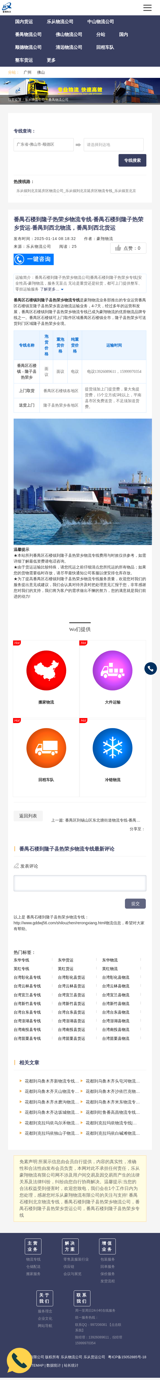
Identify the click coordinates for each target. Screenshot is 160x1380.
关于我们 (44, 1300)
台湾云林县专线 (27, 988)
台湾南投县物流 (115, 1031)
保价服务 (107, 1276)
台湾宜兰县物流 (115, 997)
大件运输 (112, 702)
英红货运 (65, 971)
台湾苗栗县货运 (71, 1040)
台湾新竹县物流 (115, 1006)
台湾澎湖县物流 (115, 1023)
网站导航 (45, 1328)
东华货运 (65, 962)
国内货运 (24, 21)
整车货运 (24, 60)
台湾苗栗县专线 (27, 1040)
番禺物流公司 (28, 34)
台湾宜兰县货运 (71, 997)
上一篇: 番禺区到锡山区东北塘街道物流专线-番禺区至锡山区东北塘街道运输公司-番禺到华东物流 (97, 820)
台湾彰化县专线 (27, 979)
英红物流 (110, 971)
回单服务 (107, 1269)
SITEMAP (36, 1367)
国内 (123, 34)
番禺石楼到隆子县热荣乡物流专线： (57, 919)
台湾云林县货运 (71, 988)
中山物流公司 (100, 21)
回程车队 (105, 47)
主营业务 (33, 1248)
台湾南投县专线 (27, 1031)
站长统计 (71, 1367)
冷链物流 (112, 780)
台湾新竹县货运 (71, 1006)
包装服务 (107, 1261)
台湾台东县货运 (71, 1014)
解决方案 (70, 1248)
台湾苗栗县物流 (115, 1040)
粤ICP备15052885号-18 (127, 1359)
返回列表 (28, 815)
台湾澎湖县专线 (27, 1023)
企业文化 (45, 1321)
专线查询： (25, 131)
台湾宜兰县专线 (27, 997)
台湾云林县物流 (115, 988)
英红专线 (21, 971)
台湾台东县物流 (115, 1014)
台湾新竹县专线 (27, 1006)
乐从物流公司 (60, 21)
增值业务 (107, 1248)
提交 (135, 905)
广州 (27, 72)
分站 (100, 34)
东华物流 (110, 962)
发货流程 (107, 1283)
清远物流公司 (69, 47)
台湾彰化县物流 (115, 979)
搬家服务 (33, 1276)
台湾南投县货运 (71, 1031)
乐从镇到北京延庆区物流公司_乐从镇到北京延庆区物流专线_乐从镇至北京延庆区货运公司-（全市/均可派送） (76, 194)
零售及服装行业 (76, 1261)
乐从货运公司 (94, 1359)
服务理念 (45, 1313)
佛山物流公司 (69, 34)
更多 (51, 60)
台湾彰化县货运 (71, 979)
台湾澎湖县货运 (71, 1023)
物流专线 (33, 1261)
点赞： (128, 248)
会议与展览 (72, 1276)
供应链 (68, 1269)
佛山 (41, 72)
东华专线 (21, 962)
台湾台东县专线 (27, 1014)
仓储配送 (33, 1269)
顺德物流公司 (28, 47)
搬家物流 (46, 702)
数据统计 (53, 1367)
